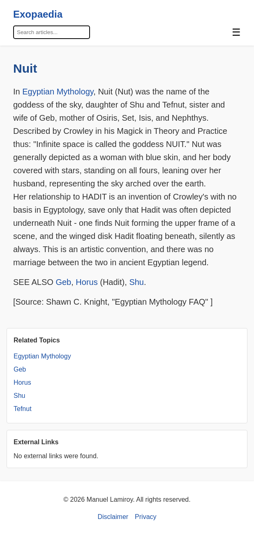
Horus (86, 282)
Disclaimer (112, 516)
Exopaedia (37, 14)
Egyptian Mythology (57, 91)
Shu (136, 282)
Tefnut (23, 408)
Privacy (145, 516)
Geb (63, 282)
